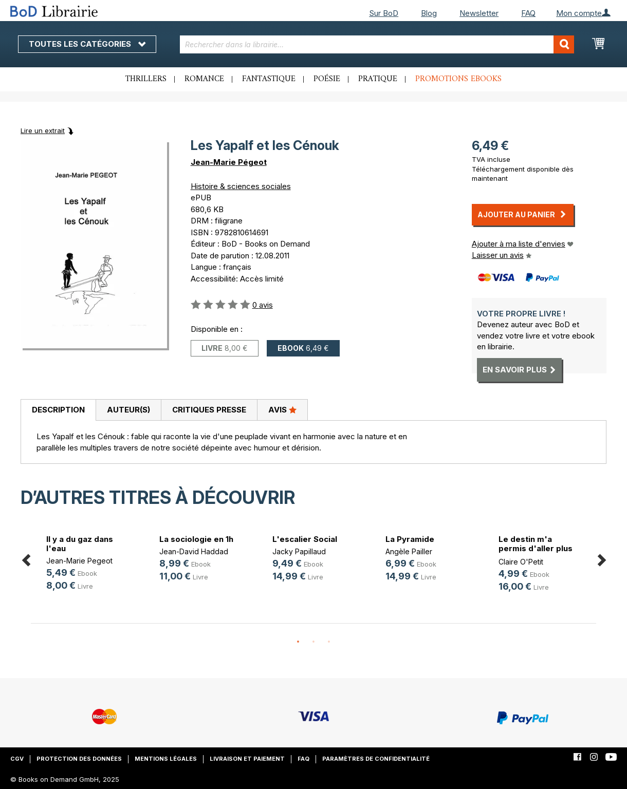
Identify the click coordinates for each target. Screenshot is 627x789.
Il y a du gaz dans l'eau (79, 543)
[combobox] (377, 44)
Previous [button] (26, 558)
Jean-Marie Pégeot (229, 162)
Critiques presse (209, 410)
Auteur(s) (128, 410)
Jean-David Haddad (193, 551)
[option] (87, 564)
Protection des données (79, 758)
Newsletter (479, 13)
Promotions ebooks (458, 79)
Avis (282, 409)
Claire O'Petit (521, 561)
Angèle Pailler (408, 551)
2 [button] (313, 642)
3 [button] (329, 642)
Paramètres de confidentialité (376, 758)
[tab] (58, 410)
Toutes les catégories (87, 44)
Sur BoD (383, 13)
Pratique (377, 79)
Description (58, 410)
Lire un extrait (43, 130)
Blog (429, 13)
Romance (204, 79)
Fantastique (269, 79)
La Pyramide (409, 539)
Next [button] (601, 558)
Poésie (327, 79)
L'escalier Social (304, 539)
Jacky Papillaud (299, 551)
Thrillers (146, 79)
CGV (17, 758)
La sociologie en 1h (196, 539)
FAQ (528, 13)
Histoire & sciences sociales (241, 186)
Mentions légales (166, 758)
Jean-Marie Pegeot (79, 560)
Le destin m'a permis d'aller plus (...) (536, 548)
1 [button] (298, 642)
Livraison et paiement (247, 758)
